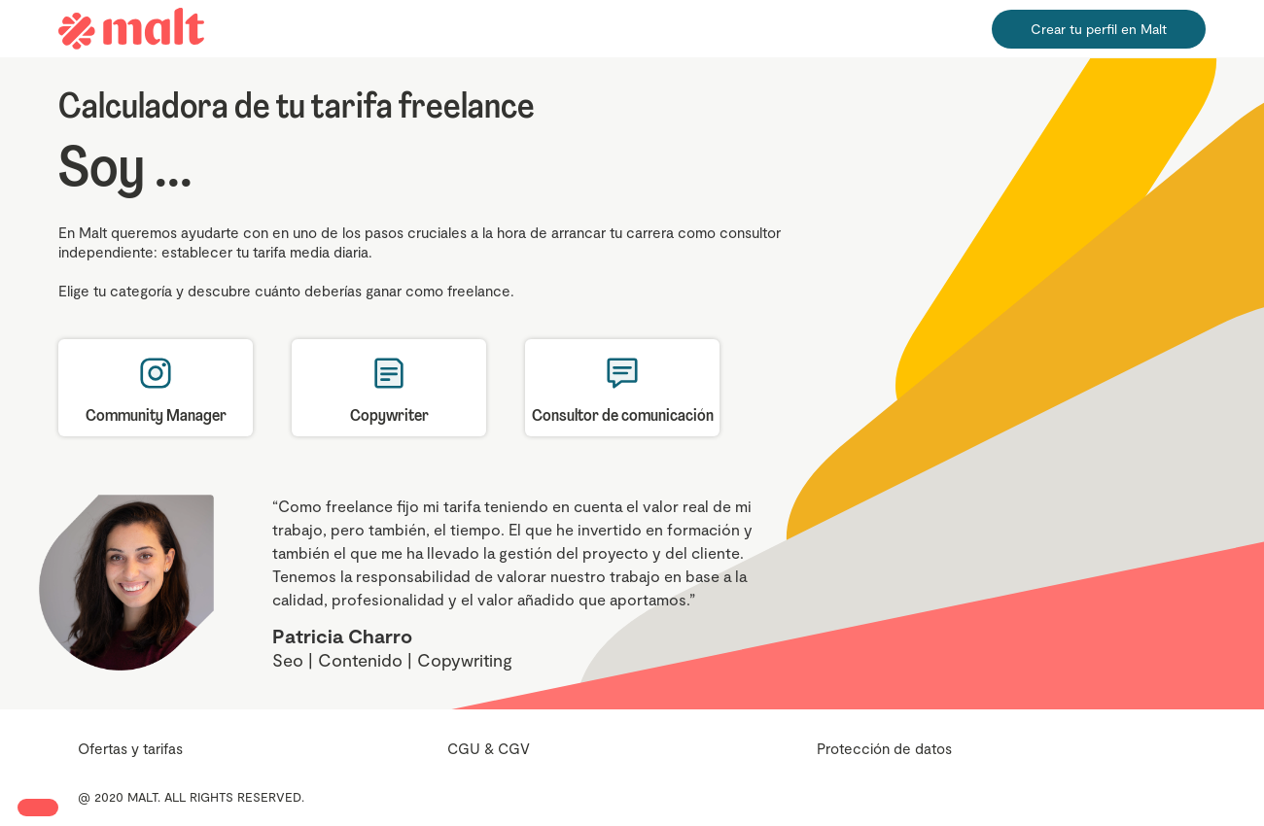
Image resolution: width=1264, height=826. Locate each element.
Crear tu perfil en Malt (1099, 28)
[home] (131, 28)
